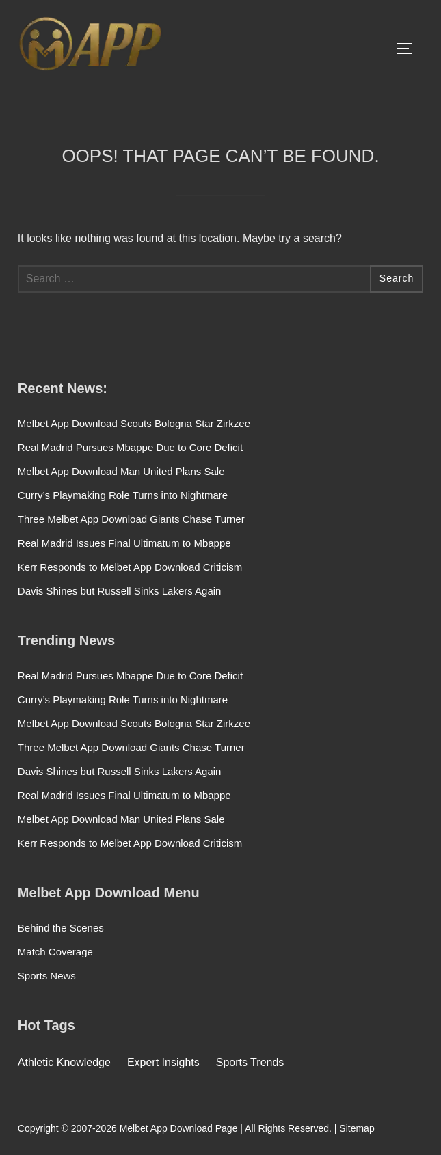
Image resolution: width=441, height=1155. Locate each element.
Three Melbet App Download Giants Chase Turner (131, 519)
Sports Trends (250, 1062)
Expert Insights (163, 1062)
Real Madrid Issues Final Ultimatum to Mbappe (124, 543)
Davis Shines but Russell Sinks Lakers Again (120, 591)
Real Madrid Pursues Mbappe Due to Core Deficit (130, 447)
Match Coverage (55, 951)
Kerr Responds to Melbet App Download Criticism (130, 567)
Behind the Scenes (61, 928)
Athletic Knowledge (64, 1062)
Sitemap (356, 1128)
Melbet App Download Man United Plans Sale (121, 471)
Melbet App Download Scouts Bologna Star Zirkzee (134, 423)
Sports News (47, 975)
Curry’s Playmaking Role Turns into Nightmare (123, 495)
